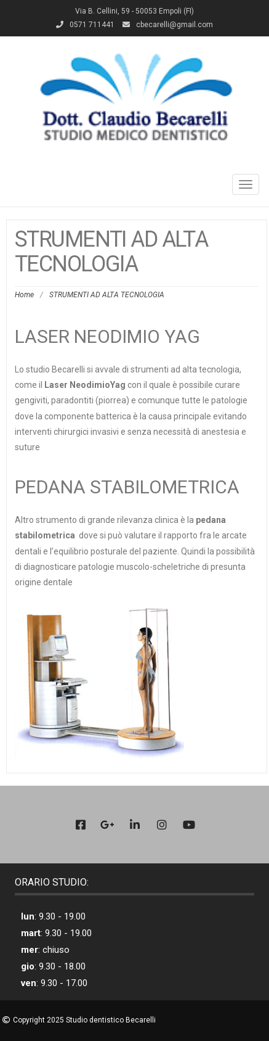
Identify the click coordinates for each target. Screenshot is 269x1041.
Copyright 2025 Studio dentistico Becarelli (84, 1020)
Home (24, 294)
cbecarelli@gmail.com (174, 24)
